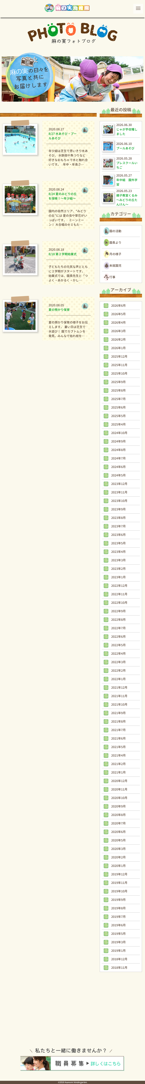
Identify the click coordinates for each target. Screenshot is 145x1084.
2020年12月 (119, 781)
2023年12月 (119, 484)
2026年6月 (118, 305)
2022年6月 (118, 637)
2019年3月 (118, 942)
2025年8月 (118, 390)
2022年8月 (118, 620)
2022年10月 (119, 603)
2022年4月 (118, 653)
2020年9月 (118, 806)
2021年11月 (119, 696)
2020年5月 (118, 840)
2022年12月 (119, 586)
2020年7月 (118, 823)
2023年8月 (118, 518)
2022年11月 (119, 594)
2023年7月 (118, 526)
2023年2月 (118, 569)
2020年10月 (119, 798)
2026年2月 (118, 339)
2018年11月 (119, 968)
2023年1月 (118, 577)
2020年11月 (119, 789)
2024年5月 (118, 475)
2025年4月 (118, 424)
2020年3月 (118, 849)
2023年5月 (118, 543)
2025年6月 (118, 407)
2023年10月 (119, 501)
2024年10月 (119, 433)
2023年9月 (118, 509)
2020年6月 (118, 832)
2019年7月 (118, 917)
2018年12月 (119, 959)
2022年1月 (118, 679)
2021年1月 (118, 772)
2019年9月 (118, 900)
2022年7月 (118, 628)
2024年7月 (118, 458)
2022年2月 (118, 670)
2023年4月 (118, 552)
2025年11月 (119, 365)
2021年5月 (118, 747)
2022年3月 (118, 662)
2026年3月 (118, 331)
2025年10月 (119, 373)
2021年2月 (118, 764)
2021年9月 (118, 713)
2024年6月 (118, 467)
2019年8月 (118, 908)
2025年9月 (118, 382)
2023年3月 (118, 560)
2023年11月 (119, 492)
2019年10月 (119, 891)
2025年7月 (118, 399)
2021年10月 (119, 704)
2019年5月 (118, 934)
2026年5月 (118, 314)
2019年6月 (118, 925)
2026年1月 (118, 348)
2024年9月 (118, 441)
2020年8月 (118, 815)
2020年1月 (118, 866)
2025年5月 (118, 416)
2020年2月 (118, 857)
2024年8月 (118, 450)
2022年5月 (118, 645)
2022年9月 (118, 611)
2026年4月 (118, 322)
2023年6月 (118, 535)
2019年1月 (118, 951)
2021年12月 (119, 687)
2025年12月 (119, 356)
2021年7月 (118, 730)
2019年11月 (119, 883)
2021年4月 (118, 755)
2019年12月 (119, 874)
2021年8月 (118, 721)
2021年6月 (118, 738)
